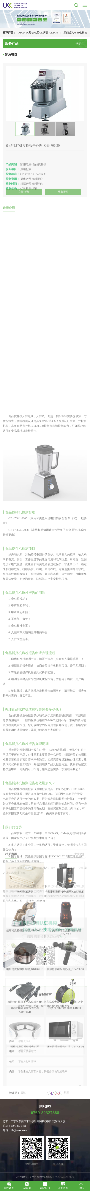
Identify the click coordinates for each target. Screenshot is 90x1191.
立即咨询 (23, 194)
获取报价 (63, 194)
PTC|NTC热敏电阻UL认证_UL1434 (38, 32)
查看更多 (79, 923)
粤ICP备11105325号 (64, 1176)
